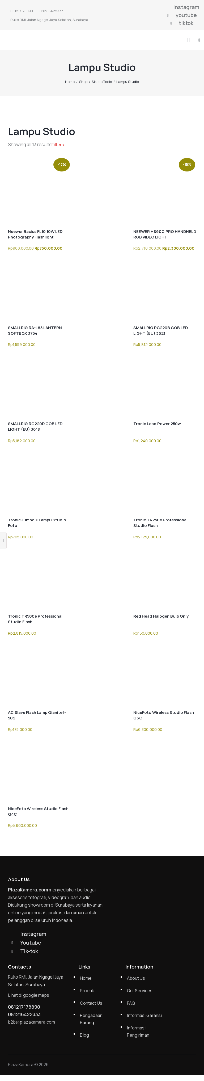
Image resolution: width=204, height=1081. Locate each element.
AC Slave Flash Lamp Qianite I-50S (37, 715)
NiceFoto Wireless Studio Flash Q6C (163, 715)
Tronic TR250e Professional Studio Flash (160, 522)
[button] (199, 40)
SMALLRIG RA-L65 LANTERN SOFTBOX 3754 (35, 330)
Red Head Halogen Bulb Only (161, 616)
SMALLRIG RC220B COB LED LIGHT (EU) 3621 (160, 330)
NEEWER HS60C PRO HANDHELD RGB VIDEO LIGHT (164, 234)
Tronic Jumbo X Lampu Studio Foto (37, 522)
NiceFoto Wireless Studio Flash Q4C (38, 811)
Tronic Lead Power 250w (157, 423)
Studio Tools (102, 81)
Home (70, 81)
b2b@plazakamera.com (32, 1024)
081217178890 (25, 1008)
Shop (83, 81)
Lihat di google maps (29, 996)
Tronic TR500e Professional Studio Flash (35, 619)
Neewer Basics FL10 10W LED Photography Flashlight (35, 234)
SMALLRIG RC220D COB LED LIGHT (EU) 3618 (35, 426)
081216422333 (26, 1016)
